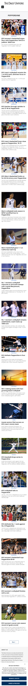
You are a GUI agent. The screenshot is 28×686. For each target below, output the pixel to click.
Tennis (14, 419)
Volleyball (14, 70)
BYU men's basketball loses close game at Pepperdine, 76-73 (13, 142)
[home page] (14, 3)
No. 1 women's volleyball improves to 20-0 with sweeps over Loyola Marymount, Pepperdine (12, 285)
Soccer (14, 620)
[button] (24, 664)
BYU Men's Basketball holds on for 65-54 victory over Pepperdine (13, 177)
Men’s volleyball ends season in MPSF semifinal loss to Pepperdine (13, 213)
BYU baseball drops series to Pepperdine (12, 458)
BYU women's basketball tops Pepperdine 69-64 (12, 558)
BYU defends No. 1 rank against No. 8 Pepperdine (13, 525)
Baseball (14, 454)
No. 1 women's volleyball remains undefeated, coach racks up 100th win (13, 322)
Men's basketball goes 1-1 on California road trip (12, 249)
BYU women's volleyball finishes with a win (13, 592)
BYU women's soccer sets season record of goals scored (13, 624)
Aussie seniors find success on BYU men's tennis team (12, 423)
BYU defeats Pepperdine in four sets (13, 356)
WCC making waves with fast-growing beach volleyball (12, 390)
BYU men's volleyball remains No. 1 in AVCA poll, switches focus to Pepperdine (13, 74)
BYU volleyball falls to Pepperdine (9, 491)
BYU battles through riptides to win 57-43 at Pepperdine (13, 107)
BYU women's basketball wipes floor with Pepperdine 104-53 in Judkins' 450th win (13, 40)
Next (14, 642)
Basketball (14, 36)
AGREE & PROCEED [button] (14, 683)
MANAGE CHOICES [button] (14, 678)
